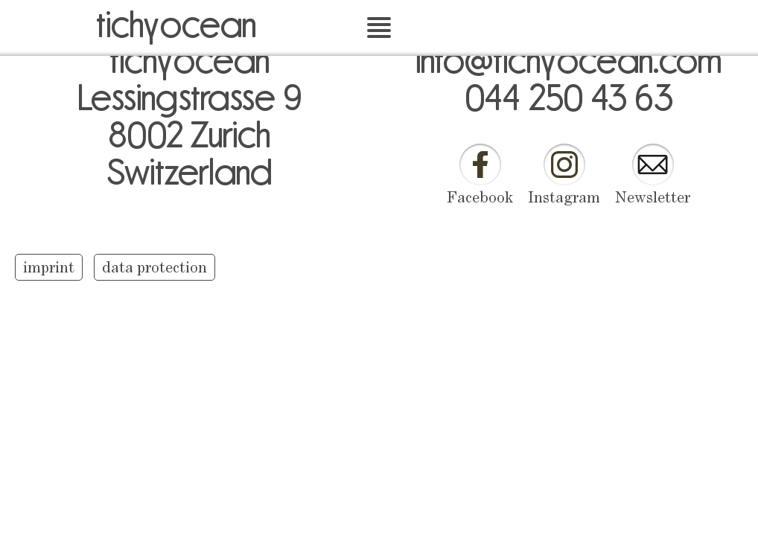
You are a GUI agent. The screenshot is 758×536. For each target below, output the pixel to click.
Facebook (480, 198)
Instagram (564, 198)
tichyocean (176, 22)
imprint (48, 268)
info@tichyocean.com (568, 58)
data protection (154, 268)
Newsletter (652, 198)
